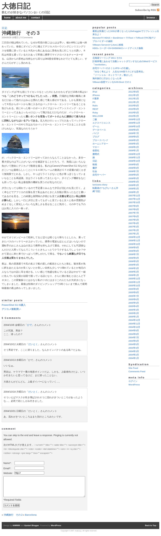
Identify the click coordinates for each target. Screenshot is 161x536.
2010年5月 (133, 113)
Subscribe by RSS (145, 10)
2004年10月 (134, 327)
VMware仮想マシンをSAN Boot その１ (111, 82)
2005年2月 (133, 313)
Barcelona (31, 514)
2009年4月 (133, 144)
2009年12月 (134, 119)
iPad (94, 92)
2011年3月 (133, 95)
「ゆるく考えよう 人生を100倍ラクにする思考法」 (118, 72)
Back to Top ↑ (151, 525)
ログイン (132, 381)
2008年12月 (134, 154)
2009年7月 (133, 133)
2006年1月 (133, 275)
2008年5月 (133, 178)
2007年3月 (133, 227)
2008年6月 (133, 175)
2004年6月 (133, 341)
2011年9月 (133, 92)
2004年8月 (133, 334)
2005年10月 (134, 285)
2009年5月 (133, 140)
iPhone (96, 95)
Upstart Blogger (31, 525)
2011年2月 (133, 99)
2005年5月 (133, 303)
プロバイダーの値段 (102, 41)
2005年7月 (133, 296)
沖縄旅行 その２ (13, 514)
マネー (95, 147)
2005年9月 (133, 289)
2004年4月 (133, 348)
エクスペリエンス (101, 123)
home (7, 17)
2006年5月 (133, 261)
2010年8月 (133, 106)
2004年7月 (133, 337)
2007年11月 (134, 199)
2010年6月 (133, 109)
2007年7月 (133, 213)
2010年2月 (133, 116)
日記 (5, 28)
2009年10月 (134, 126)
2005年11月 (134, 282)
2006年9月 (133, 247)
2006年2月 (133, 272)
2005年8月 (133, 292)
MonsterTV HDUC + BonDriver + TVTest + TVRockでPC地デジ (124, 38)
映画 (94, 164)
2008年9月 (133, 164)
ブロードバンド (100, 140)
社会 (94, 171)
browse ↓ (152, 17)
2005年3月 (133, 310)
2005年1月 (133, 317)
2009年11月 (134, 123)
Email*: (7, 468)
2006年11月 (134, 240)
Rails (95, 106)
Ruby (95, 113)
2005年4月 (133, 306)
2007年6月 (133, 216)
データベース (99, 130)
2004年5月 (133, 344)
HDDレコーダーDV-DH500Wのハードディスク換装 (117, 48)
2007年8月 (133, 209)
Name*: (7, 463)
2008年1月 (133, 192)
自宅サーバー (99, 175)
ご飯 (94, 119)
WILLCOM (97, 116)
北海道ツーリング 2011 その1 (107, 58)
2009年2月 (133, 147)
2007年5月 (133, 220)
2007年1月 (133, 234)
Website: (8, 473)
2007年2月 (133, 230)
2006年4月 (133, 265)
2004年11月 (134, 324)
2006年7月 (133, 254)
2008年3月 (133, 185)
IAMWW (16, 525)
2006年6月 (133, 258)
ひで (29, 325)
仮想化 (95, 150)
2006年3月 (133, 268)
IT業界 (95, 99)
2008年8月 (133, 168)
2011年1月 (133, 102)
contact (35, 17)
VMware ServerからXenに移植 (107, 45)
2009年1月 (133, 150)
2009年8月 (133, 130)
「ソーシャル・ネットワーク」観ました (112, 75)
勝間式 (95, 154)
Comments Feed (136, 371)
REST (95, 109)
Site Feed (133, 368)
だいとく (33, 344)
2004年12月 (134, 320)
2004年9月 (133, 330)
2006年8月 (133, 251)
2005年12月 (134, 278)
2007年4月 (133, 223)
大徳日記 (16, 6)
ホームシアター (100, 144)
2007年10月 (134, 202)
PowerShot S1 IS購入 (14, 305)
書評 (94, 168)
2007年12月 (134, 195)
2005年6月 (133, 299)
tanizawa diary (99, 185)
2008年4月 (133, 182)
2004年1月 (133, 358)
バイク (95, 133)
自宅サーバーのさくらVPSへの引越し (111, 68)
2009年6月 (133, 137)
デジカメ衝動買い (11, 309)
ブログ (95, 137)
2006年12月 (134, 237)
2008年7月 (133, 171)
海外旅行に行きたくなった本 (106, 78)
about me (21, 17)
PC (94, 102)
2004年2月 (133, 355)
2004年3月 (133, 351)
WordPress (134, 385)
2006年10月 (134, 244)
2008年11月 (134, 157)
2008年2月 (133, 188)
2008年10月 (134, 161)
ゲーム (95, 126)
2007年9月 (133, 206)
